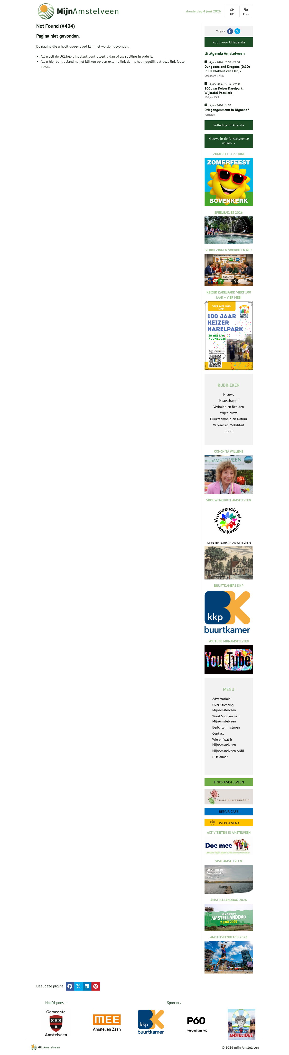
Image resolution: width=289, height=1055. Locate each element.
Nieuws (228, 394)
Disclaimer (220, 757)
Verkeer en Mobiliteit (228, 425)
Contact (218, 733)
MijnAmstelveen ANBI (228, 751)
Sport (229, 431)
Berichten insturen (226, 727)
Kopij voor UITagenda (229, 42)
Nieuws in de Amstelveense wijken (228, 140)
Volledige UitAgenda (229, 125)
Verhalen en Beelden (229, 407)
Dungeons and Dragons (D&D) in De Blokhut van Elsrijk (227, 68)
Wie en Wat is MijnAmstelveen (224, 742)
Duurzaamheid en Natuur (228, 419)
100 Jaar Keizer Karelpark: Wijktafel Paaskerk (224, 90)
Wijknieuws (228, 413)
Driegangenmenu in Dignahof (227, 110)
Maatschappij (229, 400)
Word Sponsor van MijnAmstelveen (226, 718)
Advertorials (221, 699)
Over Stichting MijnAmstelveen (224, 707)
